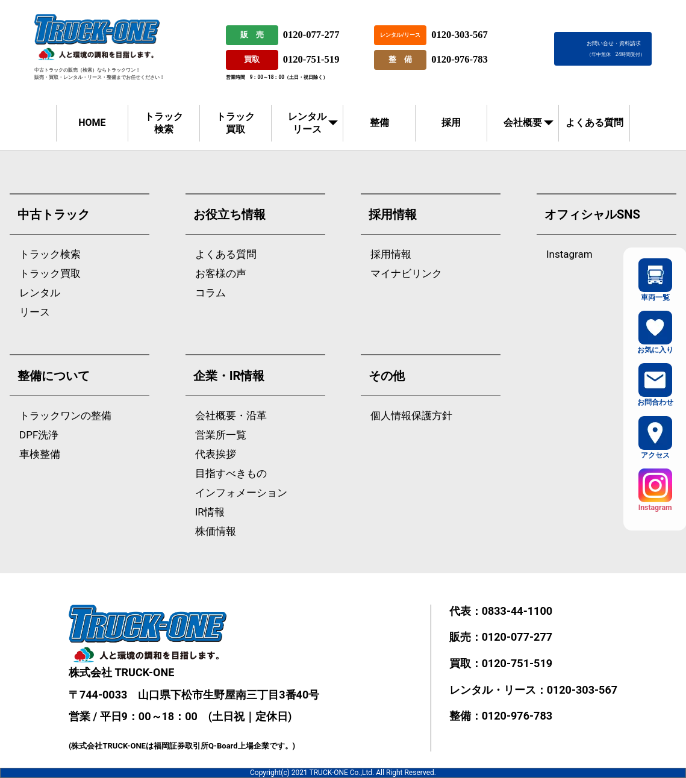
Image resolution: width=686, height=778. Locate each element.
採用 (451, 122)
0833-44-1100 (517, 611)
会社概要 (523, 122)
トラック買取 (235, 123)
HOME (91, 122)
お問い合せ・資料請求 (616, 48)
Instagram (569, 254)
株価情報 (215, 531)
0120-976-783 (459, 59)
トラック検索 (164, 123)
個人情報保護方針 (411, 416)
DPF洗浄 (38, 435)
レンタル (39, 293)
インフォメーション (241, 493)
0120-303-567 (459, 34)
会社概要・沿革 (231, 416)
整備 (379, 122)
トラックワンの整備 (65, 416)
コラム (210, 293)
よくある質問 (594, 122)
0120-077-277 (311, 34)
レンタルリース (307, 123)
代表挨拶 (215, 454)
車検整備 (39, 454)
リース (34, 312)
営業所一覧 (220, 435)
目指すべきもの (231, 473)
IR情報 (210, 512)
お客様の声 (220, 274)
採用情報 (390, 254)
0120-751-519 (311, 59)
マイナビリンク (406, 274)
